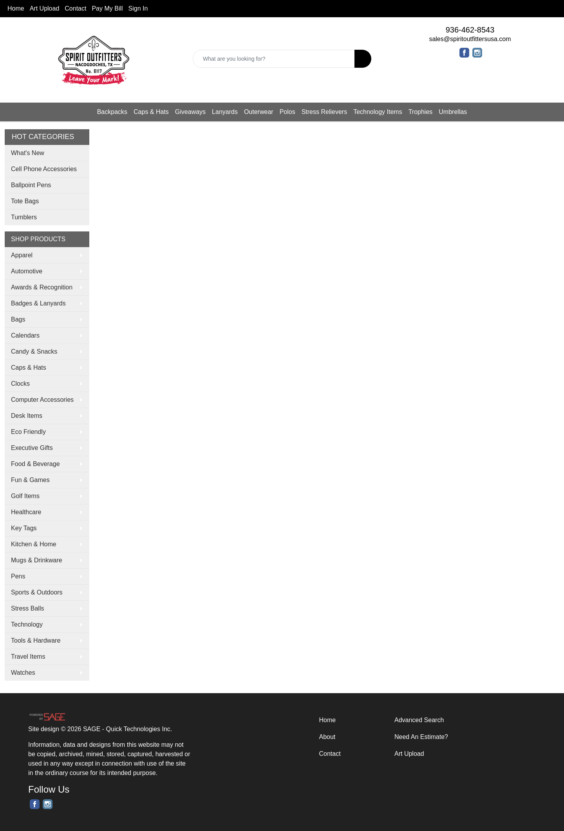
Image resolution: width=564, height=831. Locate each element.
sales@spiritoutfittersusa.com (470, 39)
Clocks (20, 383)
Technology (27, 624)
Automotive (26, 271)
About (327, 736)
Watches (23, 672)
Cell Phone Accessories (44, 169)
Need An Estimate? (421, 736)
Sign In (138, 8)
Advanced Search (419, 720)
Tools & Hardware (35, 640)
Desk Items (26, 415)
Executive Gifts (32, 447)
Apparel (22, 255)
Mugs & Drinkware (36, 560)
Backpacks (112, 111)
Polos (287, 111)
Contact (75, 8)
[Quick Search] (274, 59)
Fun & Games (30, 480)
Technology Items (377, 111)
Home (15, 8)
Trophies (421, 111)
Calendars (25, 335)
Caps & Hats (151, 111)
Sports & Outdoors (37, 592)
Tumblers (24, 217)
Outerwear (258, 111)
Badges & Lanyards (38, 303)
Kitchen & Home (33, 544)
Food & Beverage (35, 464)
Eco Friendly (28, 431)
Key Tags (24, 528)
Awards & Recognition (41, 287)
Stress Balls (27, 608)
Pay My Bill (107, 8)
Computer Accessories (42, 399)
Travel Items (28, 656)
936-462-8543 (470, 29)
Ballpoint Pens (31, 185)
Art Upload (45, 8)
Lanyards (225, 111)
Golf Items (25, 496)
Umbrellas (453, 111)
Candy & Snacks (34, 351)
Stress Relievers (324, 111)
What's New (27, 153)
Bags (18, 319)
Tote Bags (25, 201)
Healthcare (26, 512)
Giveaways (190, 111)
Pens (18, 576)
